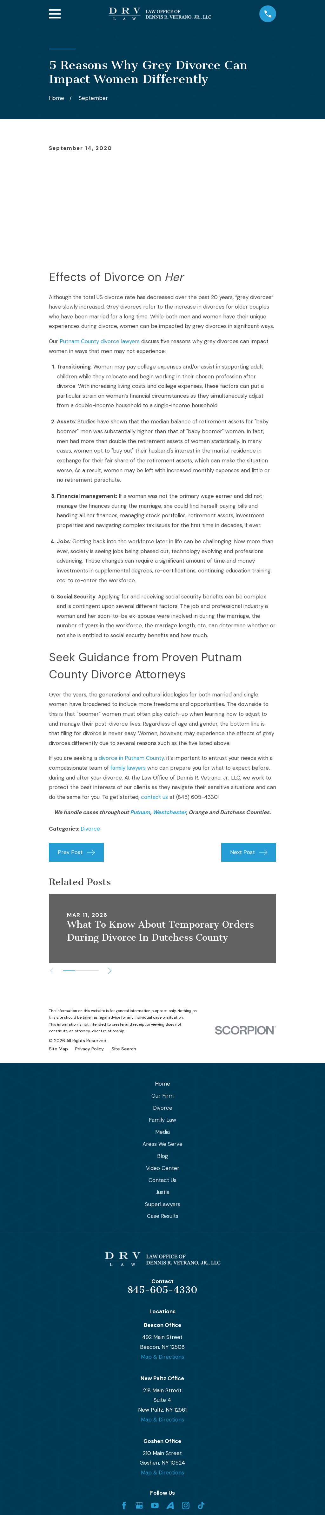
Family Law (162, 1119)
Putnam (140, 812)
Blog (162, 1156)
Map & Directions (162, 1356)
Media (162, 1131)
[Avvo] (170, 1505)
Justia (162, 1192)
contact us (154, 796)
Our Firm (162, 1095)
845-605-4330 (162, 1289)
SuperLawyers (162, 1204)
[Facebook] (124, 1505)
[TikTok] (201, 1505)
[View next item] (111, 971)
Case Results (162, 1215)
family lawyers (128, 767)
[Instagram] (185, 1505)
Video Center (162, 1168)
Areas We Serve (162, 1143)
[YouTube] (155, 1505)
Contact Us (162, 1180)
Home (162, 1083)
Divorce (90, 828)
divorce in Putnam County (131, 757)
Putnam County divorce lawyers (100, 341)
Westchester (169, 812)
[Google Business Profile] (139, 1505)
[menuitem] (58, 1049)
